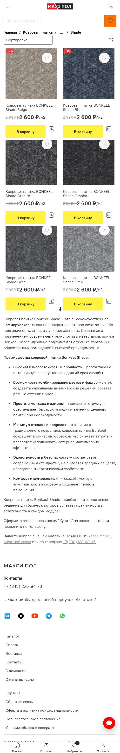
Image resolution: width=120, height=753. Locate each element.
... (61, 32)
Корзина (13, 693)
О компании (16, 670)
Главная (10, 32)
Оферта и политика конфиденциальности (42, 710)
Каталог (13, 636)
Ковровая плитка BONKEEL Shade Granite (29, 193)
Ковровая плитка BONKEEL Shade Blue (86, 107)
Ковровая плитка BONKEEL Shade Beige (29, 107)
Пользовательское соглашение (33, 719)
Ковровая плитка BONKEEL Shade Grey (86, 279)
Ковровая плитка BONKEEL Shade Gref (29, 279)
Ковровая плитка (38, 32)
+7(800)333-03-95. (79, 541)
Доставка (14, 653)
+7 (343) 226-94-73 (23, 586)
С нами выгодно (20, 679)
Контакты (14, 662)
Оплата (12, 644)
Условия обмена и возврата (30, 727)
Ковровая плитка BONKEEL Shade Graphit (86, 193)
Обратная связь (19, 701)
